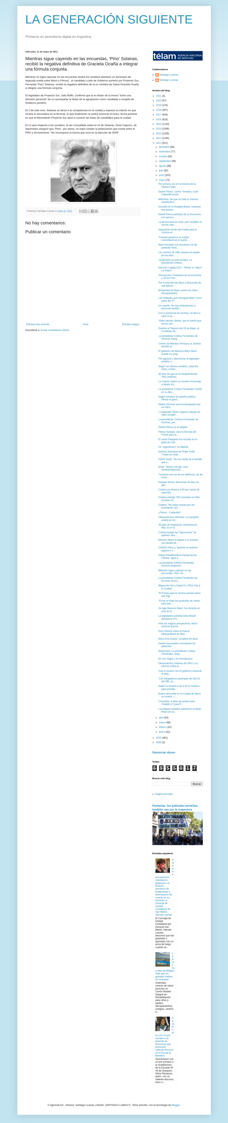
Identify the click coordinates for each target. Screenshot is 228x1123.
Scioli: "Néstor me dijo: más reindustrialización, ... (173, 468)
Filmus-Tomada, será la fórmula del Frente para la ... (177, 433)
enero (162, 732)
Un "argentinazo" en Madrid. (173, 447)
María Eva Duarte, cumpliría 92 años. (178, 638)
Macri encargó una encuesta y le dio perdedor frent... (177, 246)
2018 (159, 110)
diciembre (164, 147)
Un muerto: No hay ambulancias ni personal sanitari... (176, 307)
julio (161, 170)
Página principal (164, 794)
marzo (162, 722)
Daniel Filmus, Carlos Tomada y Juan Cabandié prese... (178, 193)
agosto (163, 165)
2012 (159, 138)
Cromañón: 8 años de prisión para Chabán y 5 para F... (176, 703)
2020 (159, 100)
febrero (163, 727)
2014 (159, 128)
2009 (159, 742)
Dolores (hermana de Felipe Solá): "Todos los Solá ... (176, 453)
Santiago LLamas (168, 74)
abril (161, 717)
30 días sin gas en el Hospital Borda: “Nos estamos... (178, 375)
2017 (159, 114)
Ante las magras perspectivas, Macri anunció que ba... (177, 625)
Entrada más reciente (37, 324)
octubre (163, 156)
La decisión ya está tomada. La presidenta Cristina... (175, 261)
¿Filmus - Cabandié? (169, 512)
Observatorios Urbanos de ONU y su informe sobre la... (178, 665)
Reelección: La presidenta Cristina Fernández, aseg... (176, 652)
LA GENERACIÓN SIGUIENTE (109, 19)
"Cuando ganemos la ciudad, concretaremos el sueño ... (174, 238)
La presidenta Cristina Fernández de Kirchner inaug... (177, 337)
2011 (159, 143)
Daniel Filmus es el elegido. (173, 427)
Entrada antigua (130, 324)
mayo (162, 180)
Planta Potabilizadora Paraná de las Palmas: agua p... (177, 556)
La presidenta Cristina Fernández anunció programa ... (176, 564)
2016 (159, 119)
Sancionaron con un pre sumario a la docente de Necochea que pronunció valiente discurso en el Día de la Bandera (164, 1037)
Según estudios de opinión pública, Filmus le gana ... (177, 398)
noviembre (165, 151)
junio (162, 175)
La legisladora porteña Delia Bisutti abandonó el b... (177, 617)
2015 (159, 124)
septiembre (165, 161)
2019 (159, 105)
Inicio (85, 324)
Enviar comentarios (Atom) (55, 330)
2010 (159, 737)
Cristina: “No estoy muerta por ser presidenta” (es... (176, 506)
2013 (159, 133)
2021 (159, 96)
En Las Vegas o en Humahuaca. (175, 658)
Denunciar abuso (163, 752)
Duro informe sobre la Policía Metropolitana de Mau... (173, 632)
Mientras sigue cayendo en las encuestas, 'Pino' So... (174, 572)
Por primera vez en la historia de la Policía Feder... (177, 185)
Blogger (176, 1105)
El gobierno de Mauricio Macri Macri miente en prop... (177, 352)
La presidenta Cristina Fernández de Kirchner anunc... (177, 579)
